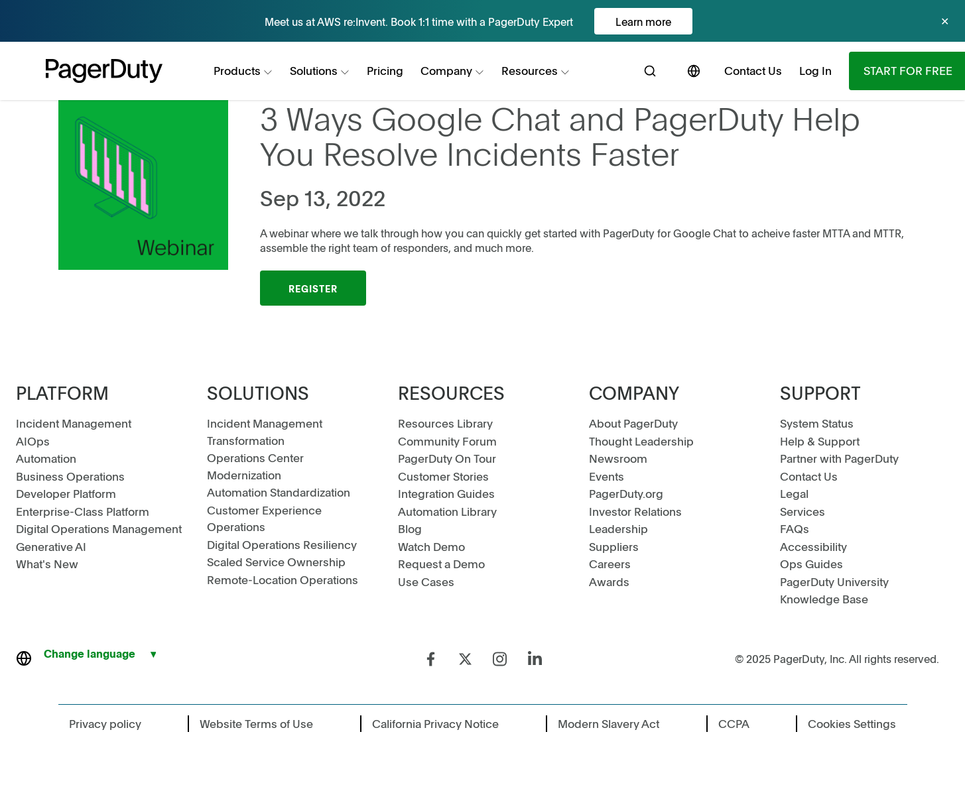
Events (606, 476)
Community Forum (447, 441)
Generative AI (51, 546)
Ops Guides (811, 564)
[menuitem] (243, 71)
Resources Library (445, 423)
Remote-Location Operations (282, 579)
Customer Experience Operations (264, 518)
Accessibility (813, 546)
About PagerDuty (633, 423)
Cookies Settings (852, 723)
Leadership (618, 528)
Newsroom (618, 458)
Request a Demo (441, 564)
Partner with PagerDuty (839, 458)
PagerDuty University (834, 581)
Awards (609, 581)
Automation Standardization (278, 492)
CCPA (733, 723)
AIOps (33, 441)
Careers (610, 564)
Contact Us (809, 476)
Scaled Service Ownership (276, 562)
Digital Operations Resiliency (282, 544)
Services (802, 511)
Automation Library (447, 511)
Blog (410, 528)
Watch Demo (431, 546)
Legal (794, 493)
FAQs (794, 528)
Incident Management (73, 423)
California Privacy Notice (435, 723)
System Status (817, 423)
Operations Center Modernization (255, 466)
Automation (46, 458)
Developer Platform (66, 493)
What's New (47, 564)
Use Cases (426, 581)
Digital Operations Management (99, 528)
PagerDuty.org (626, 493)
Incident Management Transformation (264, 431)
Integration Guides (446, 493)
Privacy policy (105, 723)
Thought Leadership (641, 441)
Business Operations (70, 476)
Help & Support (820, 441)
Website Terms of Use (256, 723)
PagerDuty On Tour (447, 458)
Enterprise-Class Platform (82, 511)
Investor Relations (635, 511)
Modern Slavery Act (608, 723)
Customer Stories (443, 476)
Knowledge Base (824, 599)
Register (313, 288)
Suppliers (614, 546)
